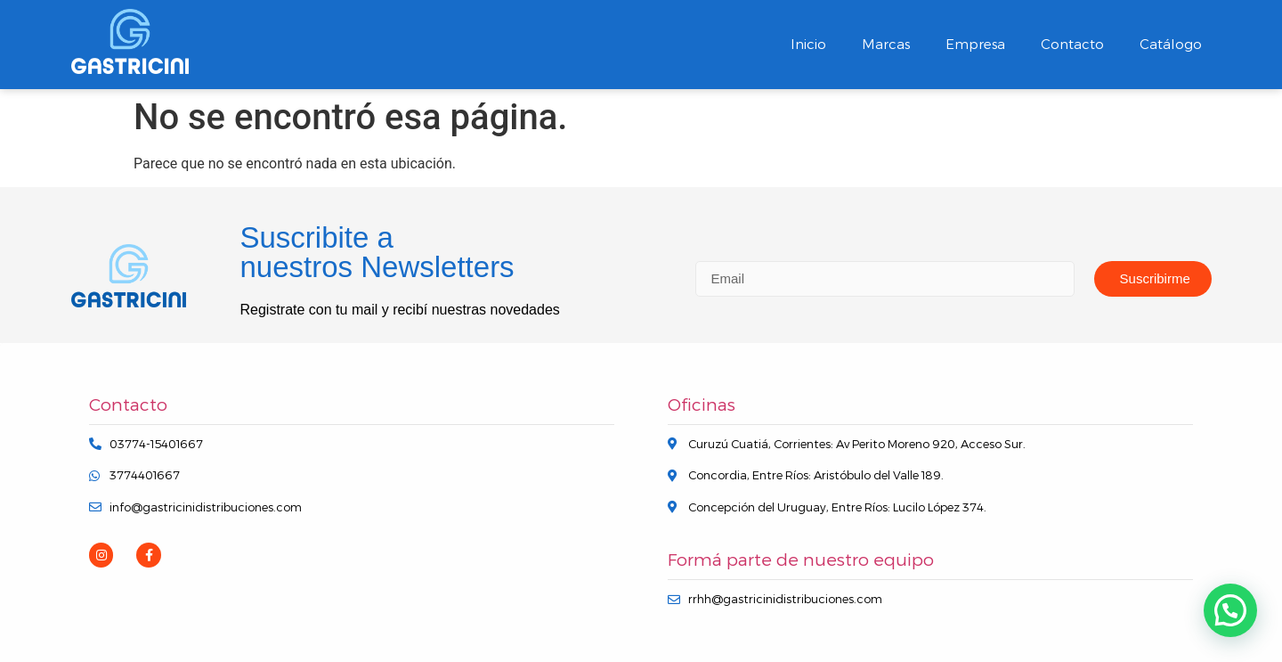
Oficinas (701, 405)
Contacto (1072, 44)
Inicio (808, 44)
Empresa (975, 44)
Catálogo (1171, 44)
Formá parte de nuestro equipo (801, 560)
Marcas (886, 44)
